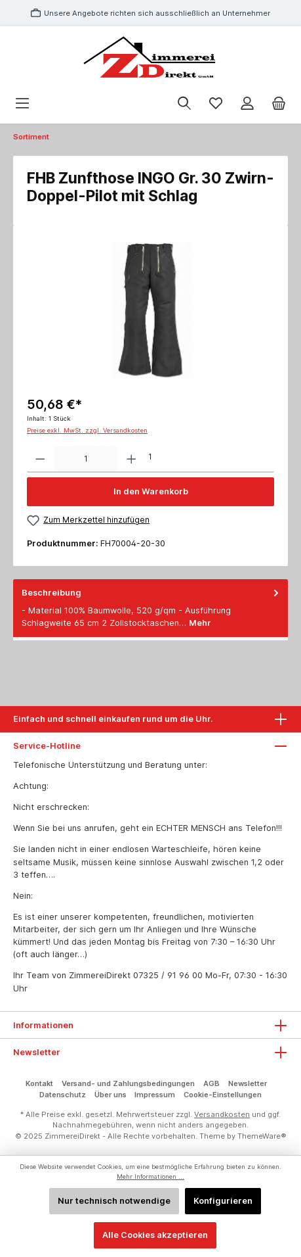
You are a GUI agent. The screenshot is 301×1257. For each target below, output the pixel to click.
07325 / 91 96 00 (168, 975)
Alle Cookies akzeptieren (155, 1235)
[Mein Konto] (247, 103)
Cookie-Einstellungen (223, 1094)
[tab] (150, 608)
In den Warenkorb (150, 491)
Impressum (154, 1094)
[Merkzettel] (215, 103)
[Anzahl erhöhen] (131, 459)
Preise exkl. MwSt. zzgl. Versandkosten (87, 430)
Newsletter (247, 1083)
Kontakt (39, 1083)
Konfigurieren (222, 1201)
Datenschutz (62, 1094)
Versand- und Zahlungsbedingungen (128, 1083)
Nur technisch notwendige (114, 1201)
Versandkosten (222, 1114)
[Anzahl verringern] (40, 459)
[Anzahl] (86, 459)
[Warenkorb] (278, 103)
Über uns (110, 1094)
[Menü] (22, 103)
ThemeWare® (262, 1136)
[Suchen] (184, 103)
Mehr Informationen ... (150, 1176)
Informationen (43, 1025)
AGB (211, 1083)
